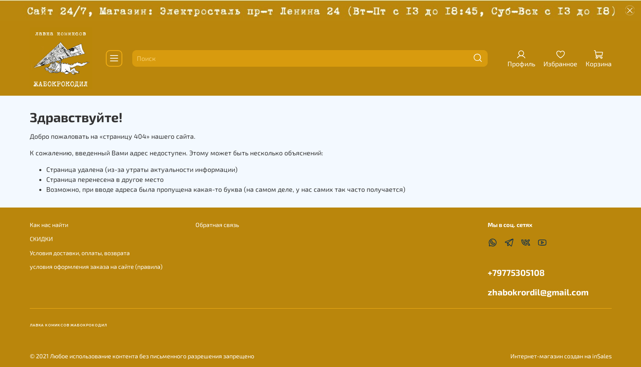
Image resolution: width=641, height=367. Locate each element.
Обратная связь (217, 224)
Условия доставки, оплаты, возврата (80, 252)
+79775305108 (516, 272)
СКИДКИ (41, 238)
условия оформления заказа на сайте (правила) (96, 266)
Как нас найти (49, 224)
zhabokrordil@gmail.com (538, 292)
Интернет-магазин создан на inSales (561, 356)
